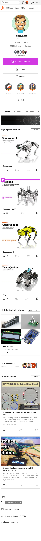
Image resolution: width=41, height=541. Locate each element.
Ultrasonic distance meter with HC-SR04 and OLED (18, 469)
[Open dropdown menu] (38, 25)
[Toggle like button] (4, 170)
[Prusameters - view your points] (26, 2)
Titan (5, 295)
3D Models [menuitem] (9, 8)
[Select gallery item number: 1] (17, 161)
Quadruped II (8, 252)
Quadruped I (8, 166)
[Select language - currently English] (38, 2)
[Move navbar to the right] (38, 8)
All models (35, 130)
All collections (34, 310)
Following (27, 46)
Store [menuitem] (17, 8)
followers (15, 46)
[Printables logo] (2, 8)
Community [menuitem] (31, 8)
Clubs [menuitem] (23, 8)
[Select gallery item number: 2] (19, 161)
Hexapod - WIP (9, 209)
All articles (35, 377)
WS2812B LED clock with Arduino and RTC (19, 413)
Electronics (8, 346)
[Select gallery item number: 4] (23, 161)
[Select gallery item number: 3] (21, 161)
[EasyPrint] (22, 2)
